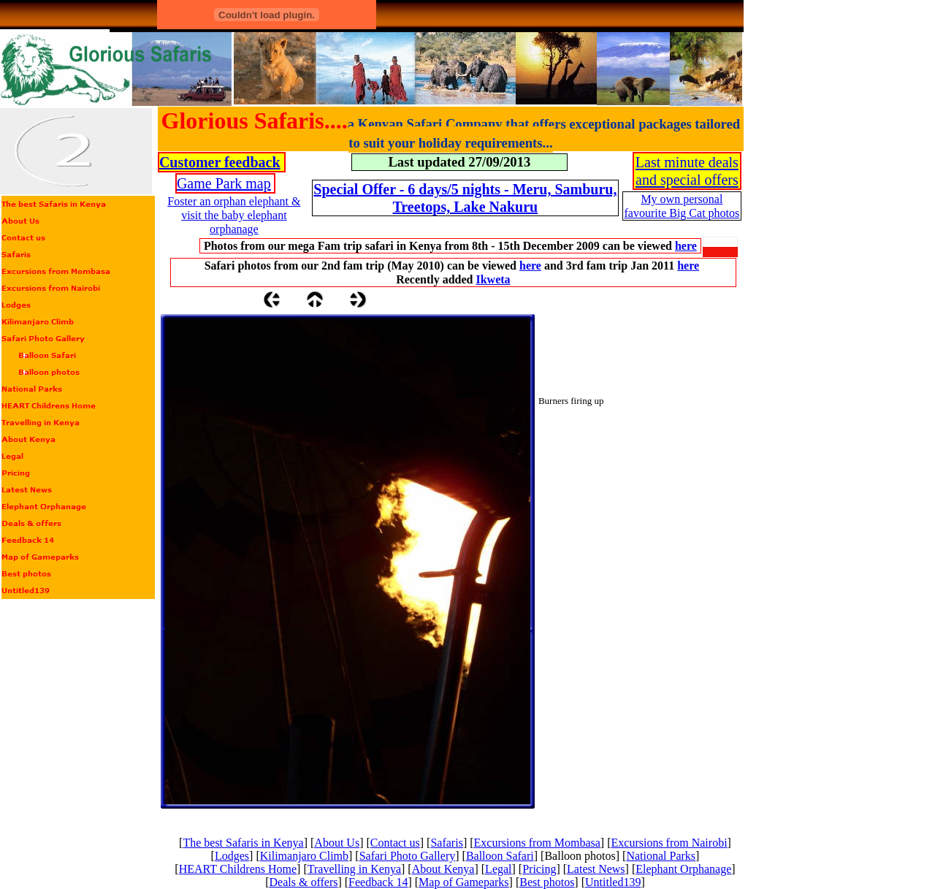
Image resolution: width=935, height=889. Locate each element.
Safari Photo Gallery (407, 856)
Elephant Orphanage (683, 869)
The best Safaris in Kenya (243, 842)
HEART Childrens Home (238, 869)
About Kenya (443, 869)
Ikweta (493, 279)
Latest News (596, 869)
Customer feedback (219, 162)
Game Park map (224, 183)
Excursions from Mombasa (537, 842)
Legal (498, 869)
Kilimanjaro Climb (304, 856)
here (686, 246)
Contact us (395, 842)
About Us (336, 842)
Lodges (232, 856)
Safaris (446, 842)
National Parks (660, 856)
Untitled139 (613, 882)
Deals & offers (304, 882)
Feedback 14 (378, 882)
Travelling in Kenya (354, 869)
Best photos (546, 882)
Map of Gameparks (464, 882)
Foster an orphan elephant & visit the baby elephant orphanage (233, 215)
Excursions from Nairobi (669, 842)
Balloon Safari (500, 856)
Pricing (539, 869)
